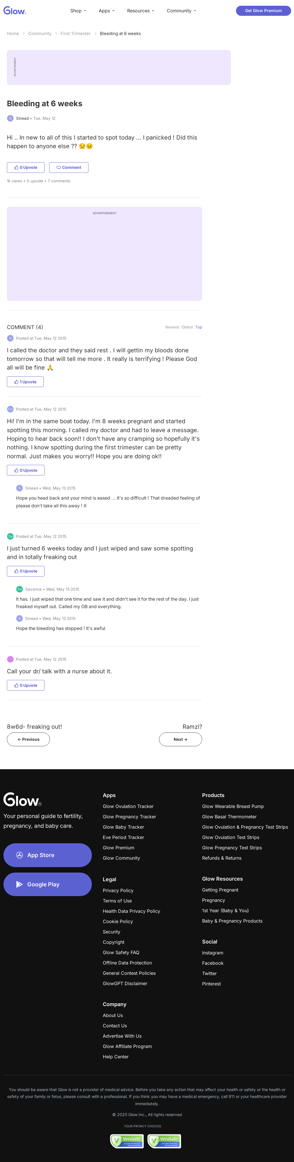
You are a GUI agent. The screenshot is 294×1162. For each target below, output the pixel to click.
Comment (68, 167)
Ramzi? (192, 726)
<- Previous (29, 739)
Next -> (180, 739)
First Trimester (76, 33)
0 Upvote (25, 167)
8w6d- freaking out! (34, 726)
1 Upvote (25, 381)
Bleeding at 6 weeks (120, 33)
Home (13, 33)
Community (39, 33)
